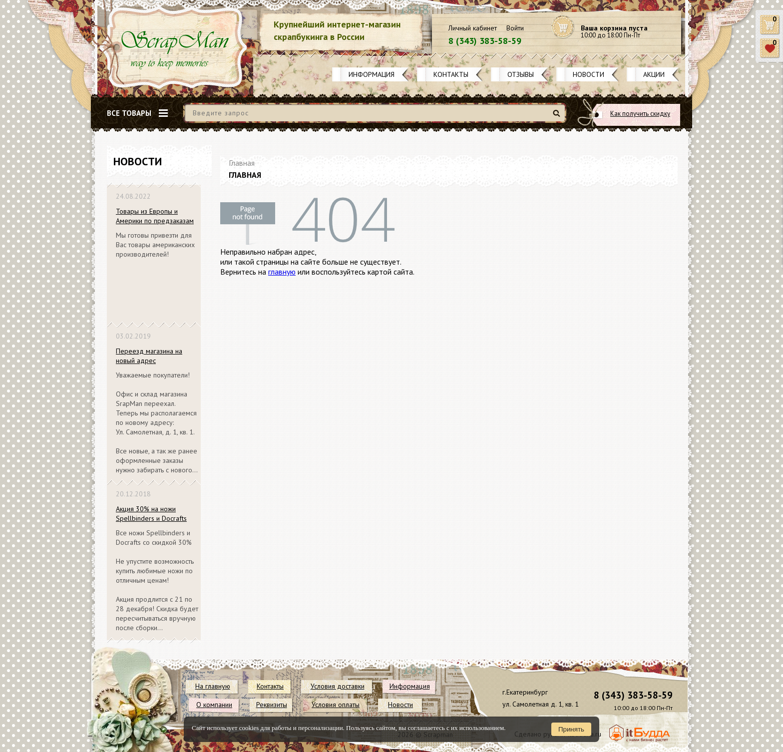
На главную (212, 686)
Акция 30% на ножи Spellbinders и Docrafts (151, 513)
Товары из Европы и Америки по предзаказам (155, 216)
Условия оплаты (336, 704)
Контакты (450, 74)
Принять (571, 729)
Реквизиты (271, 704)
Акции (654, 74)
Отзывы (520, 74)
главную (282, 272)
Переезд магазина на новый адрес (149, 356)
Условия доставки (338, 686)
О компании (214, 704)
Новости (588, 74)
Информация (371, 74)
